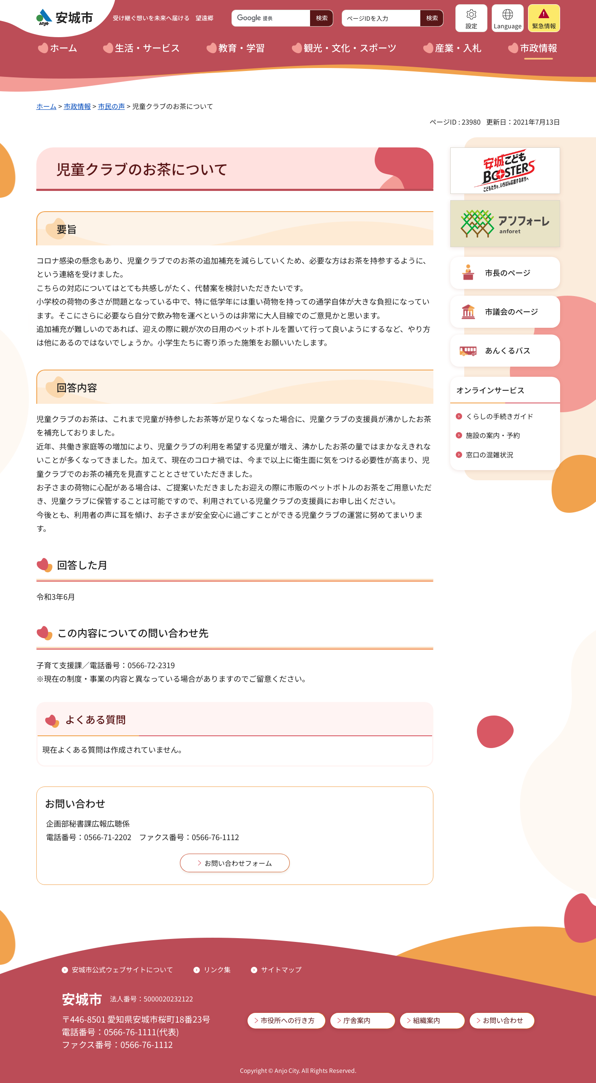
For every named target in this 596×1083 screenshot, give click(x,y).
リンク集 (217, 969)
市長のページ (508, 272)
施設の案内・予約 (493, 435)
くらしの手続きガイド (499, 416)
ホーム (46, 106)
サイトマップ (281, 969)
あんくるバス (508, 350)
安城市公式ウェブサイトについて (122, 969)
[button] (471, 18)
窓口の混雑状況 (489, 454)
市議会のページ (511, 311)
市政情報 (77, 106)
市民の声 (111, 106)
